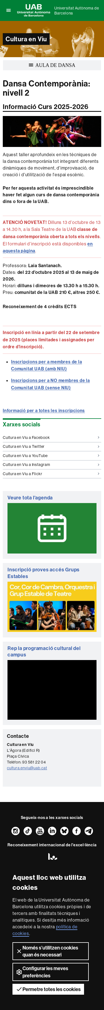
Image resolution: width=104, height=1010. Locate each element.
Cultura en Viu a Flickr (51, 473)
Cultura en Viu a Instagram (51, 464)
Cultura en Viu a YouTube (51, 455)
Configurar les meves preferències (42, 971)
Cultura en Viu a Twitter (51, 446)
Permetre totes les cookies (48, 989)
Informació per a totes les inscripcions (44, 410)
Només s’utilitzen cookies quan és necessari (47, 951)
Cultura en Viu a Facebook (51, 437)
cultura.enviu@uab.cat (27, 767)
